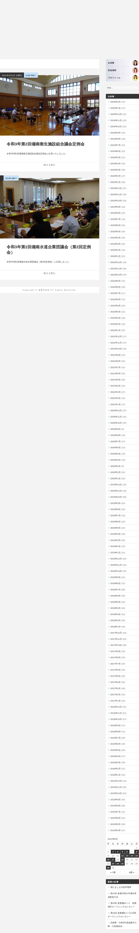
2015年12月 (116, 781)
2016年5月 (116, 750)
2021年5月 (116, 380)
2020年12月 (116, 410)
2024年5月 (116, 157)
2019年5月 (116, 528)
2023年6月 (116, 225)
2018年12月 (116, 559)
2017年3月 (116, 688)
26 (122, 863)
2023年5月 (116, 231)
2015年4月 (116, 830)
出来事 (123, 63)
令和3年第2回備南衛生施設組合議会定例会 (45, 144)
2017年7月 (116, 664)
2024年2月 (116, 176)
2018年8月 (116, 583)
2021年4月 (116, 386)
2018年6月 (116, 596)
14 (132, 856)
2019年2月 (116, 546)
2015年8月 (116, 805)
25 (117, 863)
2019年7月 (116, 515)
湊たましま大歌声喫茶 (121, 887)
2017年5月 (116, 676)
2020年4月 (116, 460)
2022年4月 (116, 312)
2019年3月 (116, 540)
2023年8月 (116, 213)
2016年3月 (116, 762)
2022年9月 (116, 281)
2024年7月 (116, 145)
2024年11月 (116, 120)
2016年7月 (116, 738)
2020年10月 (116, 423)
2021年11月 (116, 342)
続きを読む (50, 165)
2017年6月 (116, 670)
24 (113, 863)
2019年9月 (116, 503)
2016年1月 (116, 775)
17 (113, 860)
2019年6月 (116, 521)
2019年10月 (116, 497)
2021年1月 (116, 404)
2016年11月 (116, 713)
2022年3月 (116, 318)
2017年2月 (116, 694)
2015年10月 (116, 793)
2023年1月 (116, 256)
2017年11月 (116, 639)
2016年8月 (116, 731)
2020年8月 (116, 435)
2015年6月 (116, 818)
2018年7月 (116, 589)
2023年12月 (116, 188)
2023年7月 (116, 219)
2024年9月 (116, 133)
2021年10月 (116, 349)
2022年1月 (116, 330)
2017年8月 (116, 657)
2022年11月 (116, 268)
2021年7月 (116, 367)
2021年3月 (116, 392)
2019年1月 (116, 552)
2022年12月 (116, 262)
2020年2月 (116, 472)
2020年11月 (116, 417)
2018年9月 (116, 577)
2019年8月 (116, 509)
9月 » (131, 872)
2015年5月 (116, 824)
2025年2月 (116, 102)
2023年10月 (116, 200)
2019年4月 (116, 534)
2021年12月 (116, 336)
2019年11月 (116, 491)
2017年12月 (116, 633)
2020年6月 (116, 447)
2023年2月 (116, 250)
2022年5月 (116, 305)
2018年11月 (116, 565)
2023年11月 (116, 194)
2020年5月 (116, 454)
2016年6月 (116, 744)
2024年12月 (116, 114)
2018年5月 (116, 602)
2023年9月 (116, 207)
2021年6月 (116, 373)
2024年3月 (116, 170)
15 (136, 856)
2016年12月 (116, 707)
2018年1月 (116, 626)
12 (122, 856)
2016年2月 (116, 768)
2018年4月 (116, 608)
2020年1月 (116, 478)
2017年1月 (116, 701)
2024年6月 (116, 151)
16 (108, 860)
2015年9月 (116, 799)
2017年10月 (116, 645)
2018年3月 (116, 614)
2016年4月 (116, 756)
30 (108, 867)
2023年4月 (116, 237)
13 (127, 856)
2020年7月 (116, 441)
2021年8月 (116, 361)
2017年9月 (116, 651)
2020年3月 (116, 466)
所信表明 (123, 70)
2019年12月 (116, 484)
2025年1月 (116, 108)
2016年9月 (116, 725)
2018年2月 (116, 620)
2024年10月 (116, 126)
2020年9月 (116, 429)
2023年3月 (116, 244)
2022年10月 (116, 275)
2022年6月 (116, 299)
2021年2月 (116, 398)
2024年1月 (116, 182)
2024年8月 (116, 139)
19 (122, 860)
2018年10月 (116, 571)
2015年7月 (116, 812)
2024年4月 (116, 163)
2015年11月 (116, 787)
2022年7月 (116, 293)
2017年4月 (116, 682)
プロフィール (123, 78)
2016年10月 (116, 719)
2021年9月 (116, 355)
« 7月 (113, 872)
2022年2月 (116, 324)
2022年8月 (116, 287)
